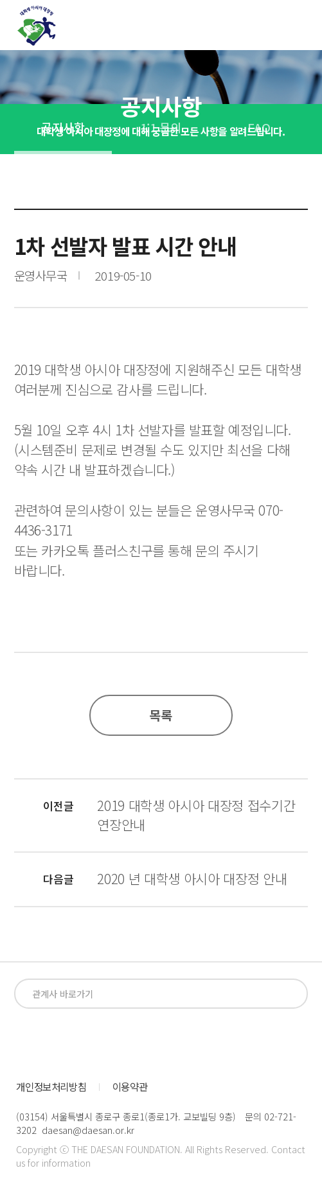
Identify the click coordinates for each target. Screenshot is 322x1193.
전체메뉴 (299, 28)
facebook (29, 1041)
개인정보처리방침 (51, 1087)
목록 (161, 715)
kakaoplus (170, 1041)
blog (123, 1041)
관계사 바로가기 (62, 993)
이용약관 (129, 1087)
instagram (76, 1041)
